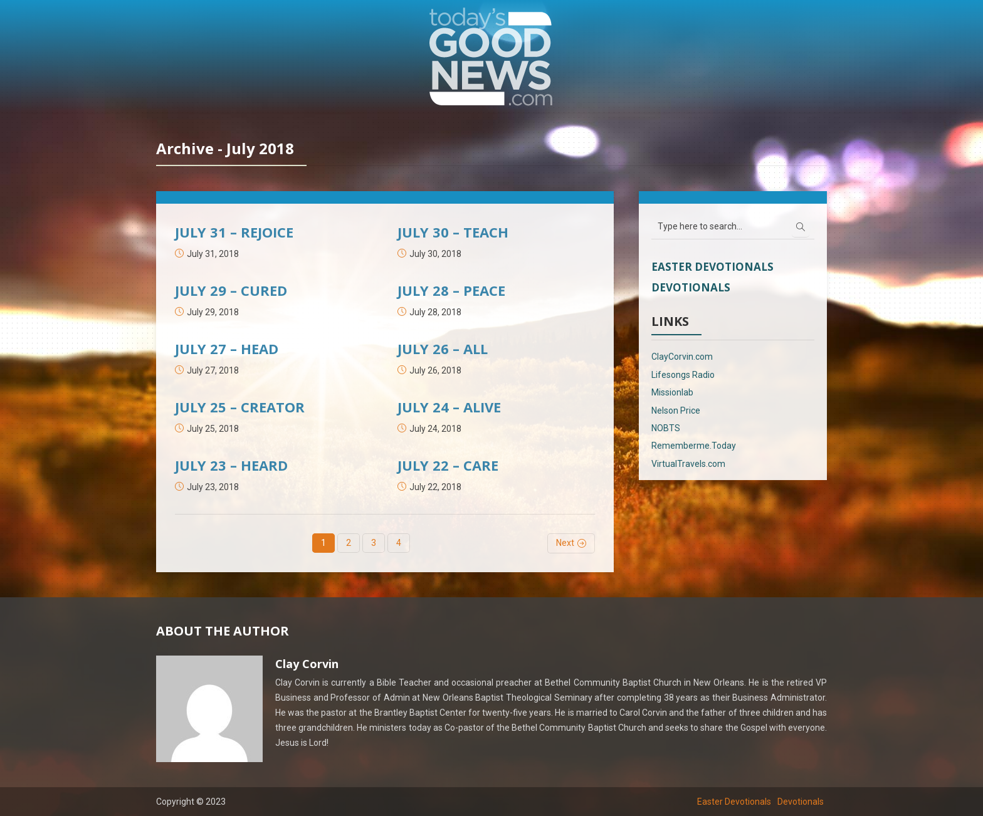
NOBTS (665, 428)
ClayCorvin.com (682, 357)
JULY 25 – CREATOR (240, 406)
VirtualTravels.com (688, 464)
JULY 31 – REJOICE (234, 231)
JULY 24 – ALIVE (449, 406)
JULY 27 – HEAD (226, 348)
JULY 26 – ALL (442, 348)
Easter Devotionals (712, 266)
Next (565, 543)
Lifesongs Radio (683, 375)
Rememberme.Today (693, 446)
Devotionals (690, 287)
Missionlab (672, 392)
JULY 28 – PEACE (451, 290)
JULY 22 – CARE (447, 465)
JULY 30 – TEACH (452, 231)
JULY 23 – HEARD (231, 465)
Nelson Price (675, 410)
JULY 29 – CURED (231, 290)
